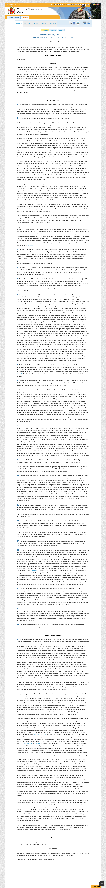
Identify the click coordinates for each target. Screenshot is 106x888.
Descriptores (52, 23)
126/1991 (83, 755)
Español (94, 5)
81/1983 (24, 743)
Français (98, 5)
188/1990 (34, 570)
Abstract (36, 23)
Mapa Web (96, 886)
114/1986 (37, 743)
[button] (45, 30)
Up (102, 885)
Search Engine (14, 17)
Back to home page (15, 4)
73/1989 (43, 734)
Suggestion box (84, 23)
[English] (96, 5)
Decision (25, 17)
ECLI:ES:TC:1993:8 (53, 41)
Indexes (43, 23)
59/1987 (36, 734)
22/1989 (30, 245)
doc (74, 23)
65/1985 (30, 743)
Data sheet (27, 23)
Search (71, 23)
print (78, 23)
